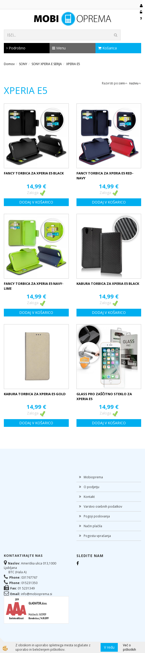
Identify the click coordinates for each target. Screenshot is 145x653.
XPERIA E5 (73, 64)
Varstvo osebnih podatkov (103, 506)
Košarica (107, 48)
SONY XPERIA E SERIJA (47, 64)
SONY (23, 64)
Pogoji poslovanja (97, 516)
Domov (9, 64)
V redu (109, 647)
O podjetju (91, 487)
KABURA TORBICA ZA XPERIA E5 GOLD (35, 394)
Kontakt (89, 497)
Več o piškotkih (129, 647)
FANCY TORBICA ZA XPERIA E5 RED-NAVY (104, 175)
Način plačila (93, 526)
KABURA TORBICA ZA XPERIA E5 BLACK (107, 283)
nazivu (135, 83)
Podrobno (15, 48)
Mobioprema (93, 477)
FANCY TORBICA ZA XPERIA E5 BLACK (34, 173)
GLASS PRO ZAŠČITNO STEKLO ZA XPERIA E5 (104, 396)
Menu (59, 48)
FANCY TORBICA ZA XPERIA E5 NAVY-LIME (33, 286)
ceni (123, 83)
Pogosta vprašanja (97, 536)
